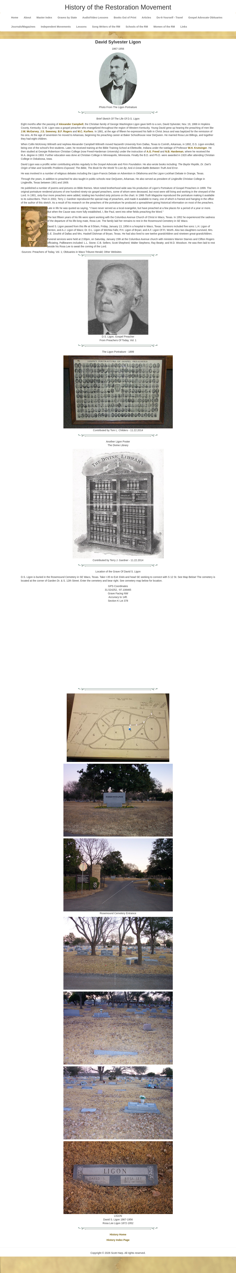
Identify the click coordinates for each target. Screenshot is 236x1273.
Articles (146, 17)
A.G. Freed (153, 151)
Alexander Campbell (71, 124)
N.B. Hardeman (174, 151)
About (27, 17)
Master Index (44, 17)
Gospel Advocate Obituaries (205, 17)
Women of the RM (164, 26)
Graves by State (67, 17)
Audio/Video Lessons (95, 17)
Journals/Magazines (23, 26)
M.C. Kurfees (85, 131)
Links (183, 26)
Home (14, 17)
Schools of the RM (137, 26)
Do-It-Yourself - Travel (170, 17)
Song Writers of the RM (106, 26)
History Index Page (117, 1240)
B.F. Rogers (65, 131)
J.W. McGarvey (30, 131)
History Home (118, 1234)
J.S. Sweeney (48, 131)
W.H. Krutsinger (197, 147)
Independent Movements (56, 26)
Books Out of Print (125, 17)
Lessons (81, 26)
